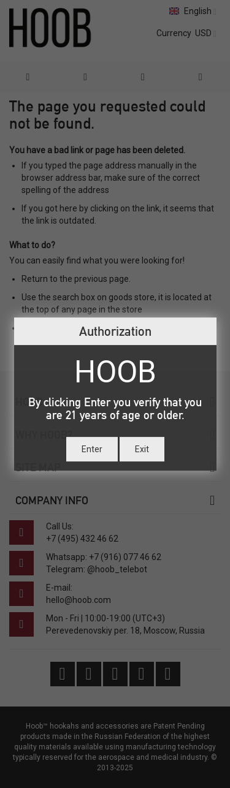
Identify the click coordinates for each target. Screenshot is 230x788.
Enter (92, 449)
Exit (142, 449)
